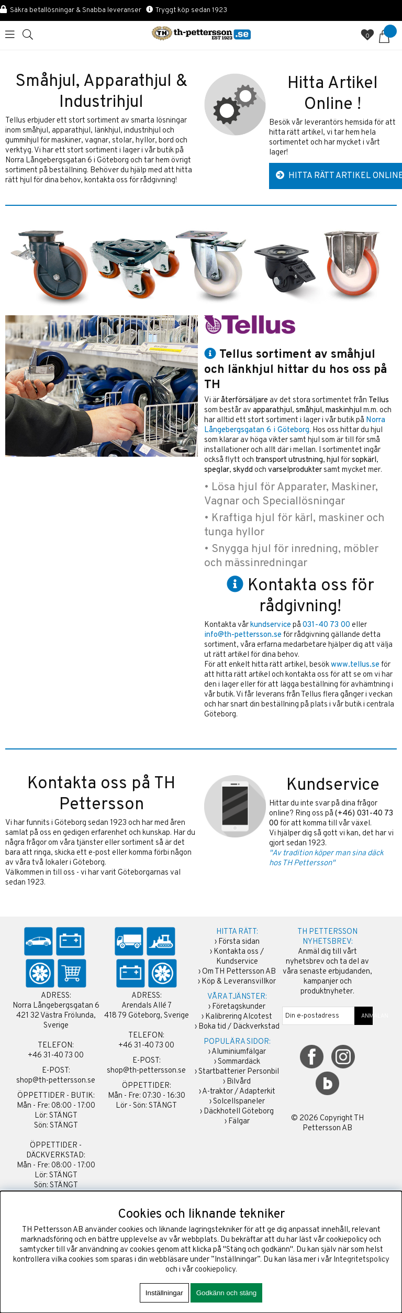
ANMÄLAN (364, 1016)
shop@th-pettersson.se (55, 1081)
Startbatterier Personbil (238, 1072)
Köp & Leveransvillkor (239, 982)
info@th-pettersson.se (243, 635)
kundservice (270, 625)
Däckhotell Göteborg (239, 1112)
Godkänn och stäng (226, 1293)
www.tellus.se (355, 665)
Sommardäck (239, 1062)
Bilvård (239, 1082)
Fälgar (239, 1122)
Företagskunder (238, 1007)
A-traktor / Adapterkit (238, 1092)
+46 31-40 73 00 (56, 1056)
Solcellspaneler (239, 1102)
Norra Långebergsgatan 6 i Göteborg (294, 425)
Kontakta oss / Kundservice (239, 957)
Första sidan (239, 942)
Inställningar (164, 1293)
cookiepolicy (215, 1270)
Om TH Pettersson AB (239, 972)
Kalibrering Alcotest (238, 1017)
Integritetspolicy (361, 1260)
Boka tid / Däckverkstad (239, 1027)
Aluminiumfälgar (238, 1052)
